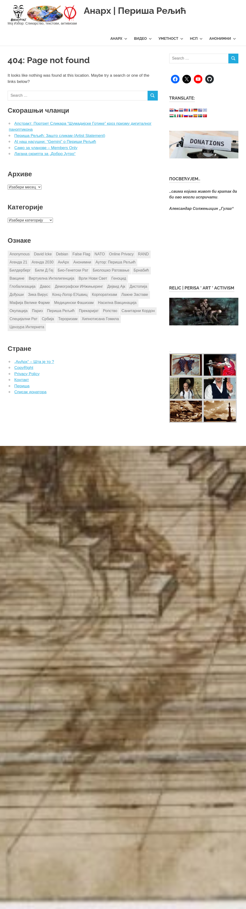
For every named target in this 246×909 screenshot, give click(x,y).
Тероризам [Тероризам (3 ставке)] (67, 319)
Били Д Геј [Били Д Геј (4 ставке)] (44, 270)
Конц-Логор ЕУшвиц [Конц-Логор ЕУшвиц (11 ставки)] (69, 295)
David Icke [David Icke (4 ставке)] (43, 254)
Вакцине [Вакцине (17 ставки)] (17, 278)
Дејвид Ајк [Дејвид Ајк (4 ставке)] (116, 286)
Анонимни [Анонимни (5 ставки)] (82, 262)
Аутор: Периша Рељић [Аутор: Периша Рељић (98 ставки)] (115, 262)
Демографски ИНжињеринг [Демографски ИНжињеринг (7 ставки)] (79, 286)
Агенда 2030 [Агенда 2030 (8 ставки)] (42, 262)
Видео (143, 38)
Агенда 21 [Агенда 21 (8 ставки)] (18, 262)
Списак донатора (30, 392)
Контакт (21, 380)
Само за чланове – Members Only (45, 148)
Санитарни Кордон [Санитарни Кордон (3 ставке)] (138, 311)
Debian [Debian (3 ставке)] (62, 254)
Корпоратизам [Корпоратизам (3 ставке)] (104, 295)
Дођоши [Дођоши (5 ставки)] (17, 295)
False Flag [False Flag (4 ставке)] (81, 254)
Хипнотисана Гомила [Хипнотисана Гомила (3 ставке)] (100, 319)
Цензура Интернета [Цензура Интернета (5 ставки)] (27, 327)
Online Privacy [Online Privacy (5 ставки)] (121, 254)
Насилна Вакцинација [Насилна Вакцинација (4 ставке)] (117, 303)
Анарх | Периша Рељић (135, 10)
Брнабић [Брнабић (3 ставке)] (141, 270)
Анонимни (222, 38)
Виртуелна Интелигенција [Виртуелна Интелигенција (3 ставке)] (51, 278)
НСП (196, 38)
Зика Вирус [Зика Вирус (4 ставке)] (38, 295)
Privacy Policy (27, 374)
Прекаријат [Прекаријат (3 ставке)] (89, 311)
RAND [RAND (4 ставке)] (143, 254)
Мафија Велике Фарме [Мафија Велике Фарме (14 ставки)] (30, 303)
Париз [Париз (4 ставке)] (37, 311)
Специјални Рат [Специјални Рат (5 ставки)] (23, 319)
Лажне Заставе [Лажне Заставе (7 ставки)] (134, 295)
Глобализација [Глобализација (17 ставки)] (23, 286)
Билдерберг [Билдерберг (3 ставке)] (20, 270)
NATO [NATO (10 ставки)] (100, 254)
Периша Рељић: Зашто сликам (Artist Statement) (59, 135)
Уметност (171, 38)
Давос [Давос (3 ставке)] (45, 286)
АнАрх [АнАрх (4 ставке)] (63, 262)
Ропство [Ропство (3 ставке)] (110, 311)
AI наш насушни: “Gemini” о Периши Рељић (55, 141)
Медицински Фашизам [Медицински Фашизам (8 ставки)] (74, 303)
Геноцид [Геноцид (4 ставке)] (118, 278)
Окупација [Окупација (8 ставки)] (19, 311)
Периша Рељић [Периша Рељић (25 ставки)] (61, 311)
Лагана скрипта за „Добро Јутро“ (45, 154)
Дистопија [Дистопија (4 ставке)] (138, 286)
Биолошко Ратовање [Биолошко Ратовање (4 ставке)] (111, 270)
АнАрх (118, 38)
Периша (22, 386)
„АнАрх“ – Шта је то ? (34, 361)
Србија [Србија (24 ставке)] (48, 319)
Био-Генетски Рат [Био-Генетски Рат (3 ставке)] (73, 270)
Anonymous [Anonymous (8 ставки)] (20, 254)
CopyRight (23, 367)
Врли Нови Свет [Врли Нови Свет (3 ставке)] (93, 278)
